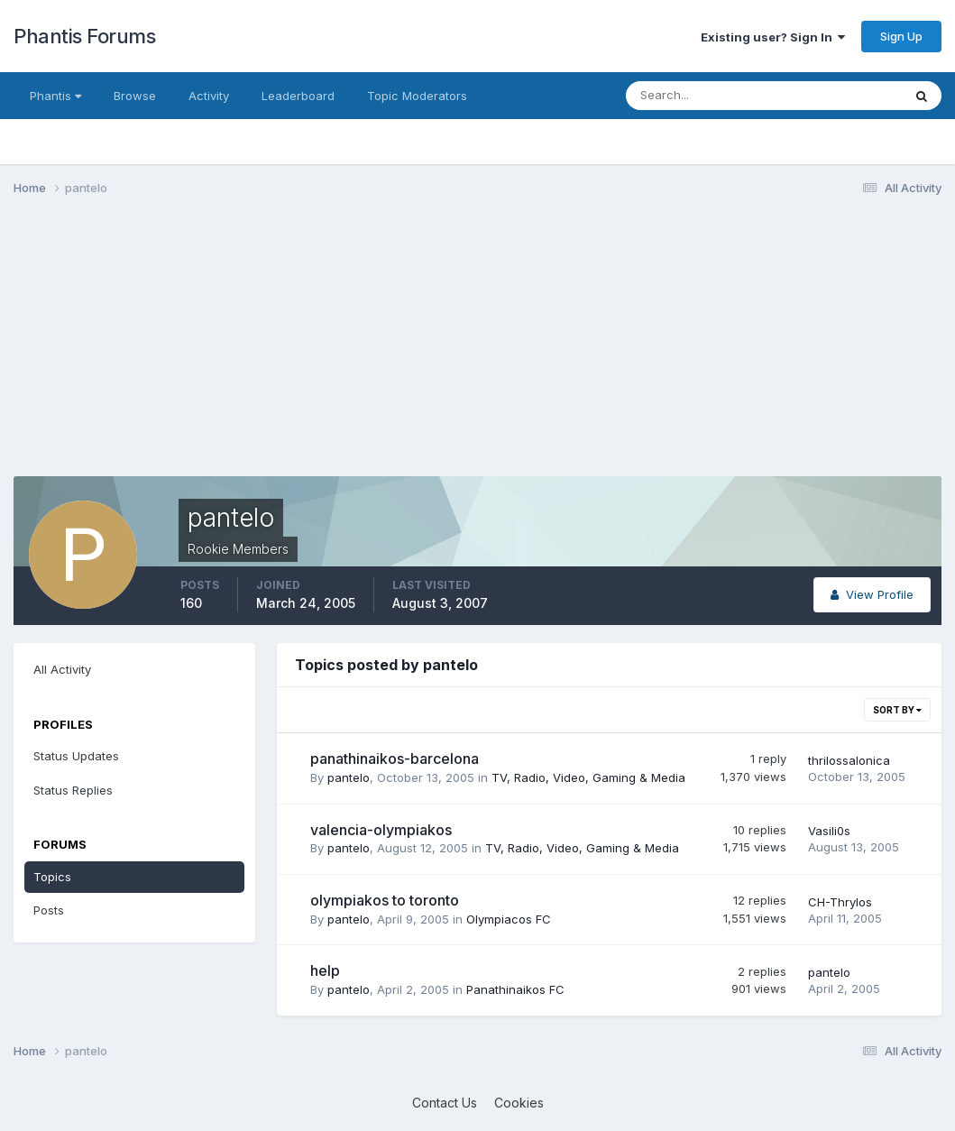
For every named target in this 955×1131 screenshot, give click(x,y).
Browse (135, 95)
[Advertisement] (342, 350)
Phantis (55, 95)
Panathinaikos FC (515, 989)
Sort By (897, 709)
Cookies (519, 1102)
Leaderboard (298, 95)
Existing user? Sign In (773, 37)
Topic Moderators (417, 95)
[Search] (705, 95)
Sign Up (901, 36)
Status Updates (76, 756)
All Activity (62, 669)
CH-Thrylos (840, 902)
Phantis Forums (84, 36)
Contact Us (444, 1102)
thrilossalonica (849, 760)
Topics (52, 876)
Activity (208, 95)
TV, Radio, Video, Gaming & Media (588, 777)
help (325, 970)
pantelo (348, 777)
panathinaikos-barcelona (394, 758)
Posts (48, 910)
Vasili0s (829, 830)
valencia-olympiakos (381, 830)
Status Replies (73, 790)
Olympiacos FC (508, 919)
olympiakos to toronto (384, 900)
